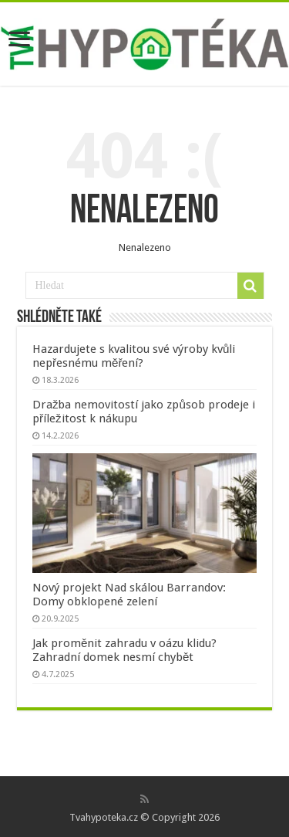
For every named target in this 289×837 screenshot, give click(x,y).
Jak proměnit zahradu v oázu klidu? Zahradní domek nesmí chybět (124, 650)
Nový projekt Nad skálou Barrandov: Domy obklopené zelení (129, 594)
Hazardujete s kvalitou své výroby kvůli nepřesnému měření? (133, 356)
